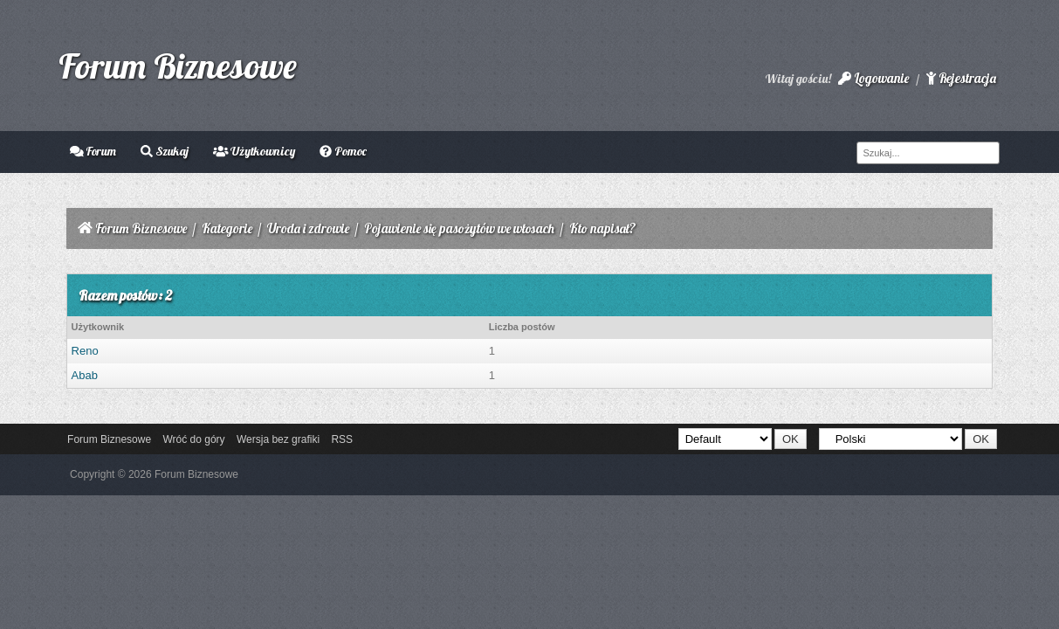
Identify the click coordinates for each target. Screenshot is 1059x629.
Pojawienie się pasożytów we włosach (459, 228)
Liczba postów (522, 326)
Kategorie (227, 228)
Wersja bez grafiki (278, 439)
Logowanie (873, 78)
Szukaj (165, 151)
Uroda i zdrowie (308, 228)
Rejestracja (961, 78)
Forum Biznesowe (177, 65)
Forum (93, 151)
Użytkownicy (254, 151)
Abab (85, 375)
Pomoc (343, 151)
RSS (342, 439)
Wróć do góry (193, 439)
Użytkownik (98, 326)
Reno (85, 350)
